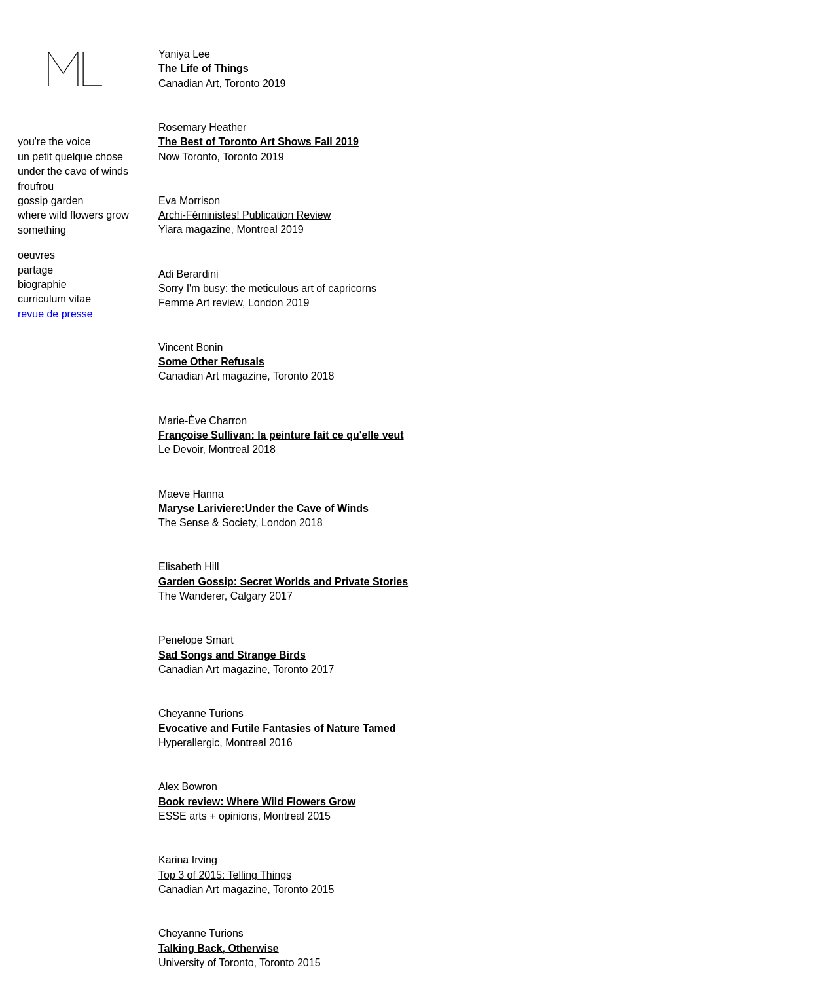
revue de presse (55, 313)
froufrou (36, 186)
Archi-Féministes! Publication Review (244, 215)
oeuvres (36, 255)
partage (35, 270)
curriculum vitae (54, 298)
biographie (42, 284)
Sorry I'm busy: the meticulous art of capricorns (267, 288)
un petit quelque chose (70, 156)
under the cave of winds (73, 171)
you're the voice (54, 141)
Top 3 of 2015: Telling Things (224, 874)
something (42, 230)
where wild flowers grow (73, 215)
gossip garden (51, 200)
